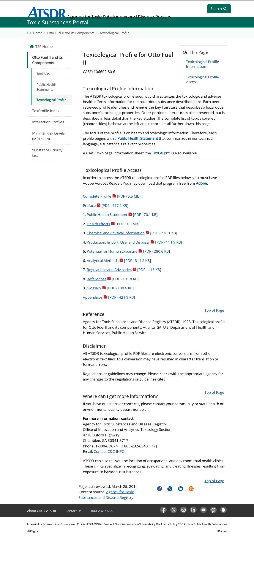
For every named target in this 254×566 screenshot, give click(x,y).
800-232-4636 (102, 511)
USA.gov (222, 531)
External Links (51, 524)
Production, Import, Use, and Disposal (134, 242)
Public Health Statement (137, 138)
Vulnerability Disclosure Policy (158, 524)
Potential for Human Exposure (128, 251)
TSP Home (34, 33)
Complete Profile (112, 196)
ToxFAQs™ (161, 153)
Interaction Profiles (48, 121)
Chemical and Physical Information (132, 232)
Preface (105, 205)
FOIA (90, 524)
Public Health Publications (210, 524)
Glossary (110, 287)
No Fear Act (106, 524)
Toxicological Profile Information (202, 64)
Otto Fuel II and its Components (70, 33)
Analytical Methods (119, 260)
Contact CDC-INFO (109, 451)
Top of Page (214, 310)
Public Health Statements (46, 87)
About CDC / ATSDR (41, 511)
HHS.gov (32, 531)
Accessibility (34, 524)
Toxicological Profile (114, 33)
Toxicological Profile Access (202, 79)
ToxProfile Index (46, 110)
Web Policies (79, 524)
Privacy (65, 524)
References (113, 278)
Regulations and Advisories (124, 269)
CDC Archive (185, 524)
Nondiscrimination (127, 524)
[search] (218, 8)
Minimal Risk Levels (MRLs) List (48, 136)
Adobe (201, 183)
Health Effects (113, 223)
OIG (96, 524)
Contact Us (73, 511)
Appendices (109, 297)
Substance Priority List (47, 152)
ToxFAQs (43, 73)
